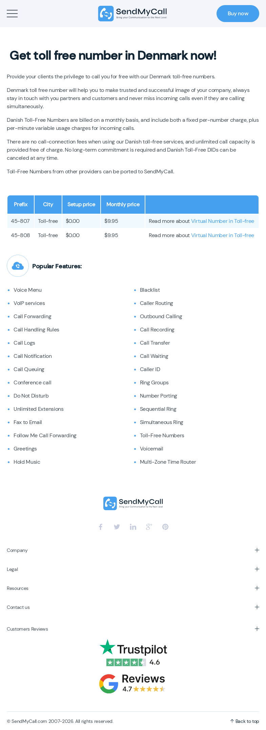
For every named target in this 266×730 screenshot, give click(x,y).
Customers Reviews (27, 629)
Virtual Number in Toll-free (222, 221)
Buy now (238, 13)
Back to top (244, 721)
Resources (17, 588)
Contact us (18, 607)
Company (17, 550)
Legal (12, 569)
